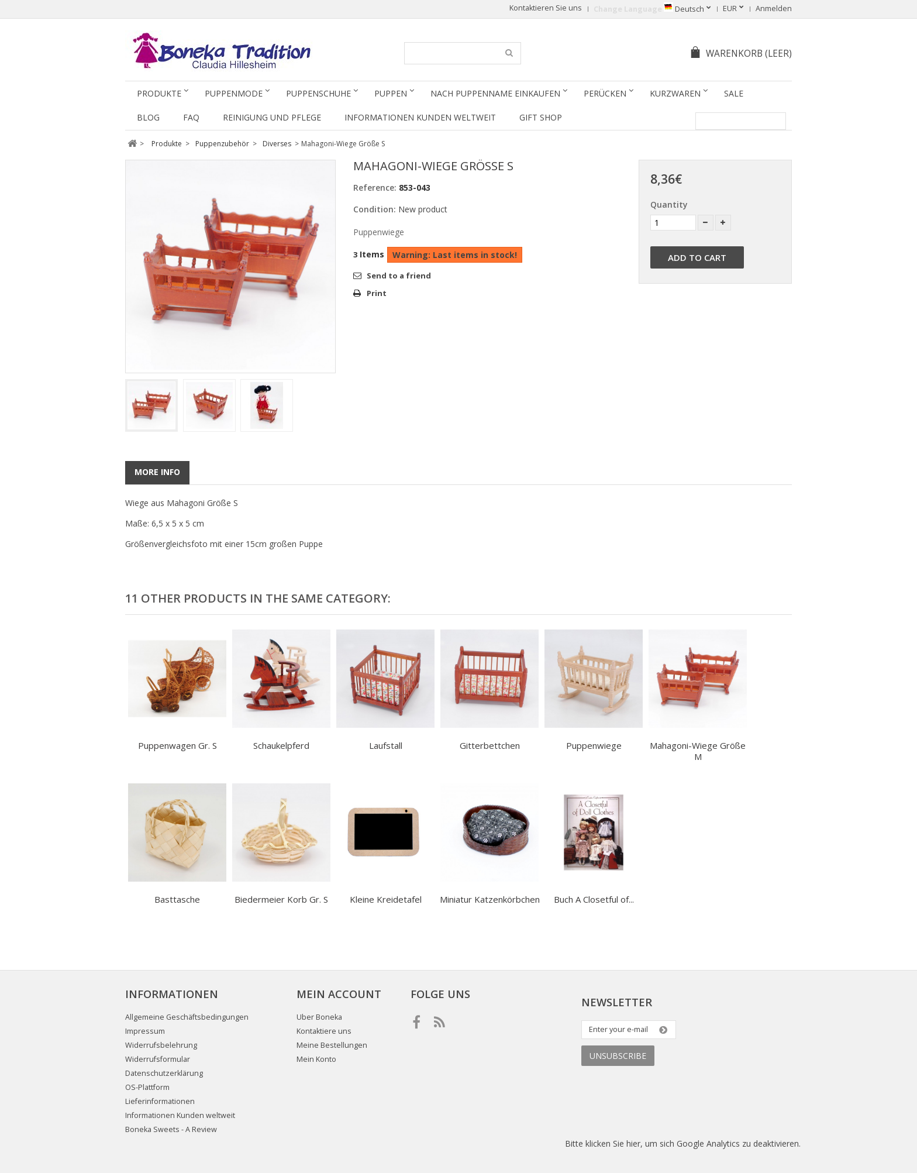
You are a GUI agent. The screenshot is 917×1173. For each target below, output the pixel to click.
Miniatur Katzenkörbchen (490, 899)
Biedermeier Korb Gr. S (281, 899)
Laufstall (385, 745)
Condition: (374, 209)
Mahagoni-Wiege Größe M (698, 750)
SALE (733, 93)
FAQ (191, 117)
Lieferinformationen (160, 1101)
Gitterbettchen (490, 745)
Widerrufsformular (157, 1059)
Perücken (605, 93)
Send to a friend (399, 275)
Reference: (375, 187)
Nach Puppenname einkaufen (495, 93)
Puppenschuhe (318, 93)
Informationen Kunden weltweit (420, 117)
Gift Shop (540, 117)
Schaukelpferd (281, 745)
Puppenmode (234, 93)
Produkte (159, 93)
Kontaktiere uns (324, 1031)
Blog (148, 117)
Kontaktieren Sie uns (545, 8)
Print (377, 293)
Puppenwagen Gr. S (177, 745)
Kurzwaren (675, 93)
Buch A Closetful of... (594, 899)
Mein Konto (316, 1059)
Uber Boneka (319, 1017)
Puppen (390, 93)
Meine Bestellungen (332, 1045)
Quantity (669, 204)
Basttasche (177, 899)
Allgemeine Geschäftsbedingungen (187, 1017)
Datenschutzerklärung (164, 1073)
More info (157, 471)
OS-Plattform (147, 1087)
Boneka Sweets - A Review (171, 1129)
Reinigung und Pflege (272, 117)
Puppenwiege (594, 745)
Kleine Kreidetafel (386, 899)
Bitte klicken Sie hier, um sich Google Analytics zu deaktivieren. (683, 1143)
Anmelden (774, 8)
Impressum (145, 1031)
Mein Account (339, 994)
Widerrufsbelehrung (161, 1045)
